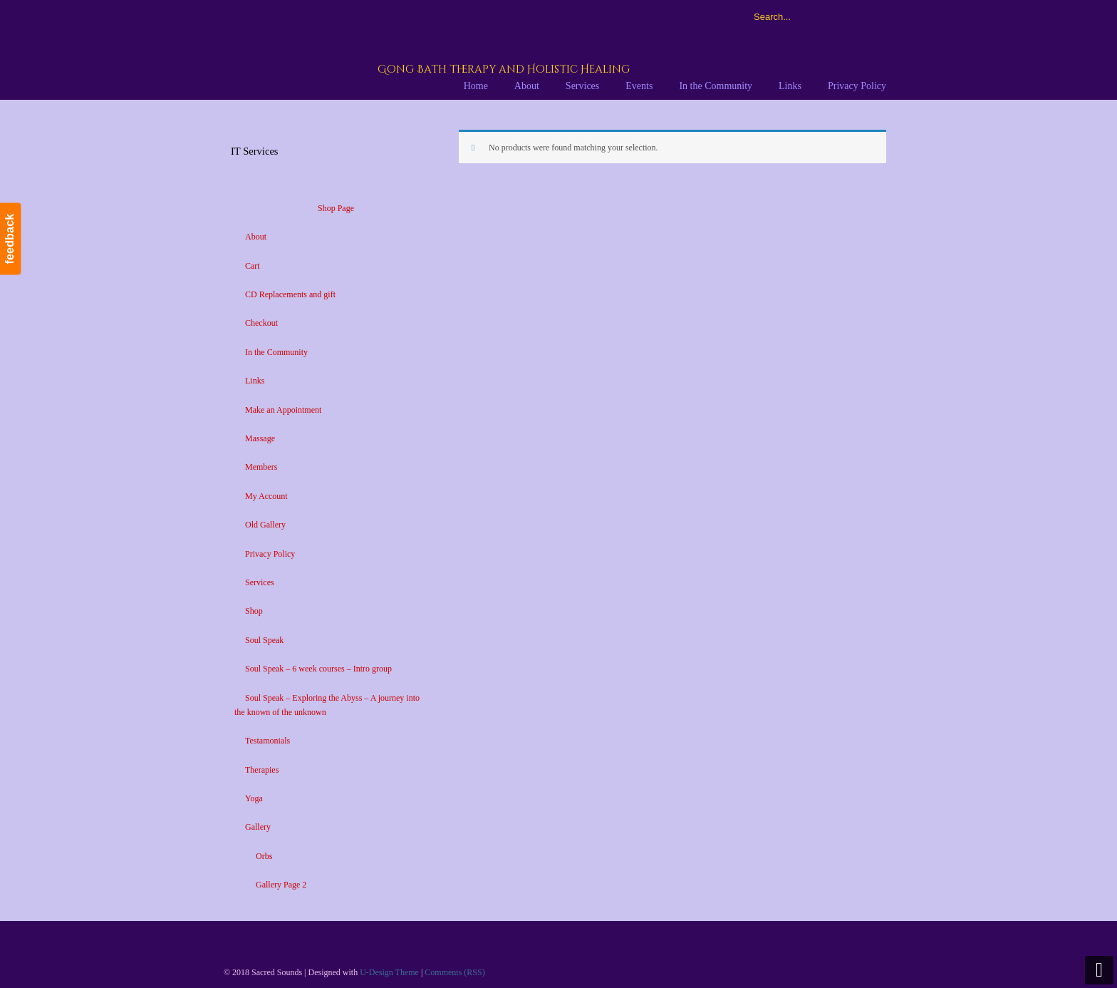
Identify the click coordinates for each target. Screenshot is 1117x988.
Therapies (262, 770)
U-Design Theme (389, 972)
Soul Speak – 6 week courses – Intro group (318, 669)
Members (261, 467)
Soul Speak (264, 640)
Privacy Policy (270, 554)
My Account (266, 496)
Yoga (254, 798)
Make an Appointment (283, 410)
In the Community (276, 352)
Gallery (258, 827)
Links (254, 381)
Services (259, 582)
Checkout (261, 323)
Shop (254, 611)
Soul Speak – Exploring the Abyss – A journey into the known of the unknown (327, 705)
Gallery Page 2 (281, 885)
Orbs (264, 856)
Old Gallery (265, 525)
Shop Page (336, 208)
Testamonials (267, 741)
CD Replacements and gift (290, 294)
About (255, 237)
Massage (260, 438)
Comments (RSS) (454, 972)
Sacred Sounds (399, 49)
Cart (252, 266)
